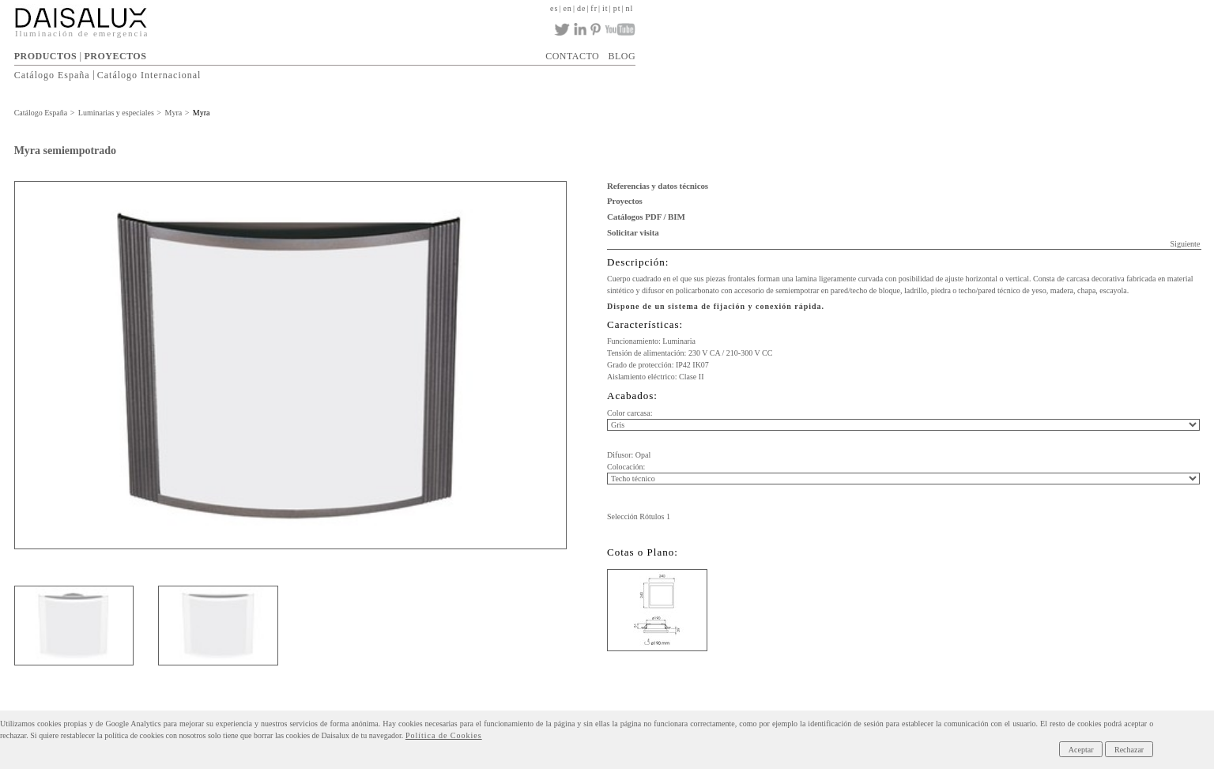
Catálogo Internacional (149, 74)
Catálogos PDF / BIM (646, 216)
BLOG (622, 56)
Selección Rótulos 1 (638, 516)
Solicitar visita (633, 232)
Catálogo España (52, 74)
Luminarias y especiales (116, 112)
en (567, 8)
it (605, 8)
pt (617, 8)
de (581, 8)
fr (594, 8)
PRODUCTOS (45, 56)
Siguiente (1186, 243)
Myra (174, 112)
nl (629, 8)
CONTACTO (572, 56)
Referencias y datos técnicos (657, 185)
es (554, 8)
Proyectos (625, 200)
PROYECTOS (115, 56)
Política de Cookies (443, 735)
